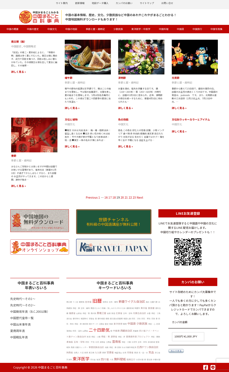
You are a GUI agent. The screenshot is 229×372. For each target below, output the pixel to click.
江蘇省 (101, 323)
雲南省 (116, 341)
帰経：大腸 (126, 342)
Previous (92, 197)
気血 (151, 352)
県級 (111, 323)
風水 (147, 301)
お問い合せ (167, 3)
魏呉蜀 (85, 323)
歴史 (106, 323)
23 (134, 197)
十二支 (75, 301)
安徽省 (91, 318)
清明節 (122, 78)
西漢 (136, 352)
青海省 (69, 341)
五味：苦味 (127, 313)
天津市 (69, 359)
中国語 (180, 29)
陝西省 (69, 352)
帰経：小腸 (95, 336)
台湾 (124, 352)
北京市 (134, 342)
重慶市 (137, 308)
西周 (72, 347)
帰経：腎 (86, 313)
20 (122, 197)
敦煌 (113, 313)
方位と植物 (71, 119)
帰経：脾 (76, 308)
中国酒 (116, 330)
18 (114, 197)
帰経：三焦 (155, 313)
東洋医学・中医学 (140, 29)
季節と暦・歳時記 (95, 29)
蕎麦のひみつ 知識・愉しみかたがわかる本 (108, 308)
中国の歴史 (33, 29)
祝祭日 (105, 301)
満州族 (93, 313)
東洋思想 (118, 323)
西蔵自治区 (126, 330)
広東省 (119, 313)
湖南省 (102, 342)
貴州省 (144, 308)
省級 (109, 313)
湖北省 (69, 318)
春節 (13, 155)
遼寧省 (114, 336)
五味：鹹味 (85, 308)
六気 (111, 359)
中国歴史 (16, 46)
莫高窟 (151, 308)
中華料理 (156, 359)
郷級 (107, 318)
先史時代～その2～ (22, 305)
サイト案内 (62, 3)
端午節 (68, 78)
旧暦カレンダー (81, 347)
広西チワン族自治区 (147, 347)
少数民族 (118, 29)
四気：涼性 (136, 318)
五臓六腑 (153, 301)
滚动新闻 (151, 342)
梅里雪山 (118, 352)
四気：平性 (90, 342)
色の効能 (123, 119)
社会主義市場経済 (129, 347)
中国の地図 (71, 29)
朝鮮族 (81, 301)
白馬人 (76, 352)
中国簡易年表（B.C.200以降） (30, 311)
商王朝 (69, 301)
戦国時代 (84, 318)
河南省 (130, 352)
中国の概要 (12, 29)
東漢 (89, 336)
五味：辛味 (142, 342)
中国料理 (163, 29)
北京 (97, 342)
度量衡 (135, 330)
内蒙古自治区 (139, 313)
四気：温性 (77, 330)
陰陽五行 (131, 359)
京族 (153, 318)
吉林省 (88, 301)
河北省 (93, 359)
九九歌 (98, 352)
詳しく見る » (18, 72)
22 (130, 197)
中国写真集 (216, 29)
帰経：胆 (78, 323)
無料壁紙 (120, 359)
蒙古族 (149, 359)
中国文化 (52, 29)
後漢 (98, 359)
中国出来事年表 (20, 324)
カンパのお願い (124, 3)
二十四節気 (99, 330)
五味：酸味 (113, 301)
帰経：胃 (105, 336)
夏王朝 (91, 352)
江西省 (108, 342)
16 (106, 197)
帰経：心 (151, 323)
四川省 (105, 359)
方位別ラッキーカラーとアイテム (191, 119)
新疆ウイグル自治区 (132, 301)
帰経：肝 (121, 336)
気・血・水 (143, 352)
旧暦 (97, 300)
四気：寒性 (146, 318)
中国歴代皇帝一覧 (22, 318)
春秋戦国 (101, 318)
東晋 (86, 352)
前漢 (158, 323)
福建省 (72, 313)
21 (126, 197)
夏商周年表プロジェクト (138, 336)
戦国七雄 (127, 318)
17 (110, 197)
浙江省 (157, 352)
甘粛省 (110, 352)
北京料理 (139, 359)
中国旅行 (197, 29)
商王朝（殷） (19, 41)
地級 (106, 347)
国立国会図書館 (116, 318)
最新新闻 (130, 308)
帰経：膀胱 (155, 336)
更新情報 (80, 3)
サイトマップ (147, 3)
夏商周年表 (17, 330)
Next (140, 197)
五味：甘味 (79, 341)
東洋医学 (81, 359)
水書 (149, 313)
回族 (119, 347)
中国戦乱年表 (19, 337)
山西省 (85, 330)
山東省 (79, 313)
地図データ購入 (100, 3)
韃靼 (125, 323)
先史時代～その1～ (22, 298)
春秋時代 (76, 318)
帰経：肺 (113, 347)
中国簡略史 (29, 46)
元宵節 (175, 78)
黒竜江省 (101, 313)
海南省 (69, 330)
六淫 (82, 352)
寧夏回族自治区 (96, 347)
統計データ (93, 323)
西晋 (104, 352)
